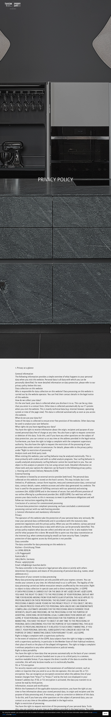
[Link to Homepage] (13, 5)
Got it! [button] (105, 713)
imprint (14, 714)
